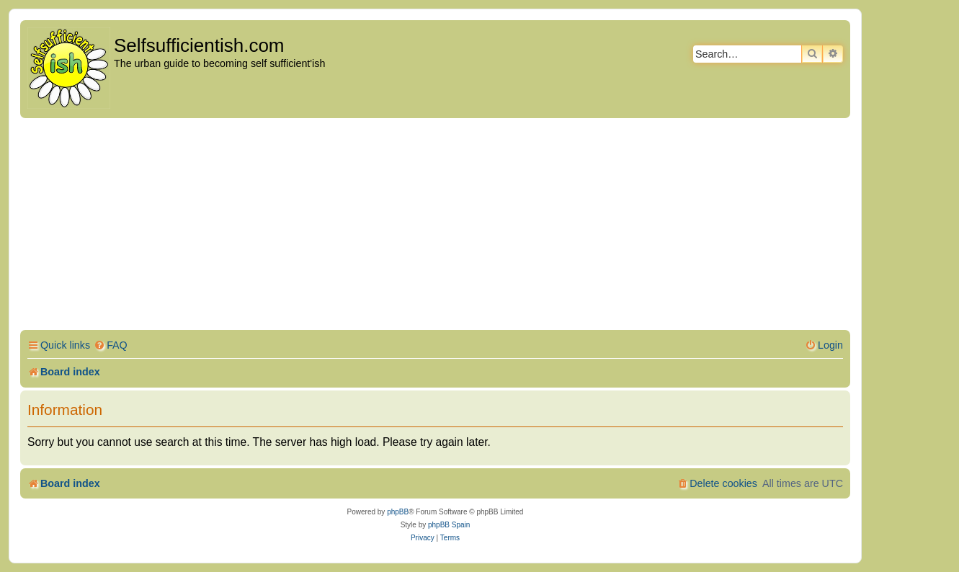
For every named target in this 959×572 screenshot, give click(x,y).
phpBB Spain (449, 525)
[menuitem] (111, 345)
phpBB (398, 512)
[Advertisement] (435, 226)
